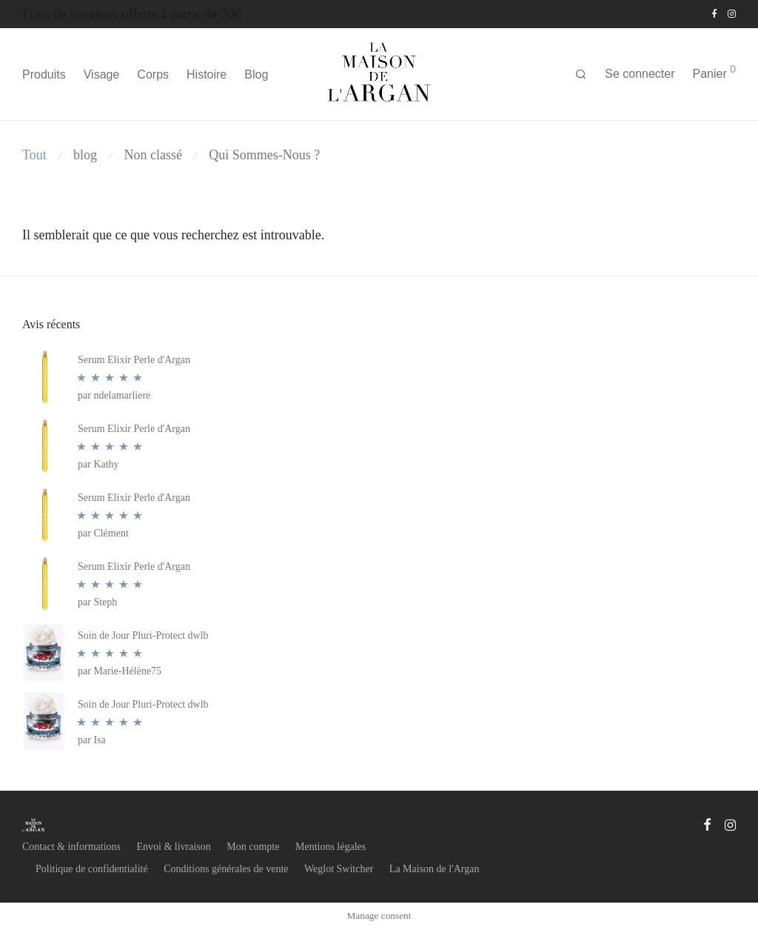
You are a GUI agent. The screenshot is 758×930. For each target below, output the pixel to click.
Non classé (152, 154)
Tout (34, 154)
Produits (44, 74)
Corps (153, 74)
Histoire (207, 74)
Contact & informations (71, 846)
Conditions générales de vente (226, 868)
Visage (102, 74)
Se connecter (639, 73)
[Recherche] (581, 74)
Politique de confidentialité (92, 868)
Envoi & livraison (173, 846)
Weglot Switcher (338, 868)
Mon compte (253, 846)
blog (85, 154)
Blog (256, 74)
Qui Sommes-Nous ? (264, 154)
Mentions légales (330, 846)
